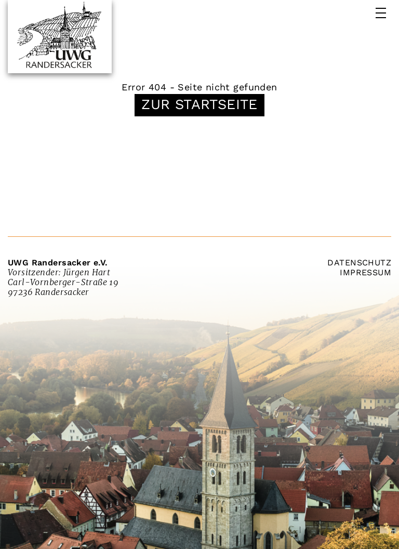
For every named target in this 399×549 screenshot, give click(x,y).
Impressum (365, 272)
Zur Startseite (199, 104)
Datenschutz (359, 262)
